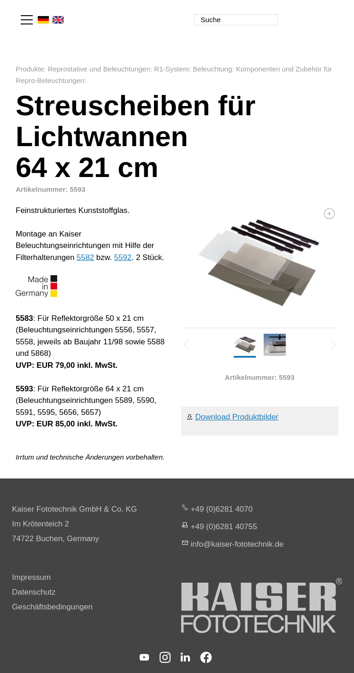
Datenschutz (34, 592)
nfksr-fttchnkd (237, 544)
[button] (26, 19)
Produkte (30, 69)
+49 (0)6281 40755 (224, 526)
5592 (123, 257)
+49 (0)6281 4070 (222, 509)
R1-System (171, 69)
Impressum (31, 577)
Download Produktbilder (237, 417)
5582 (85, 257)
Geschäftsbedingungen (52, 606)
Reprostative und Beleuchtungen (99, 69)
